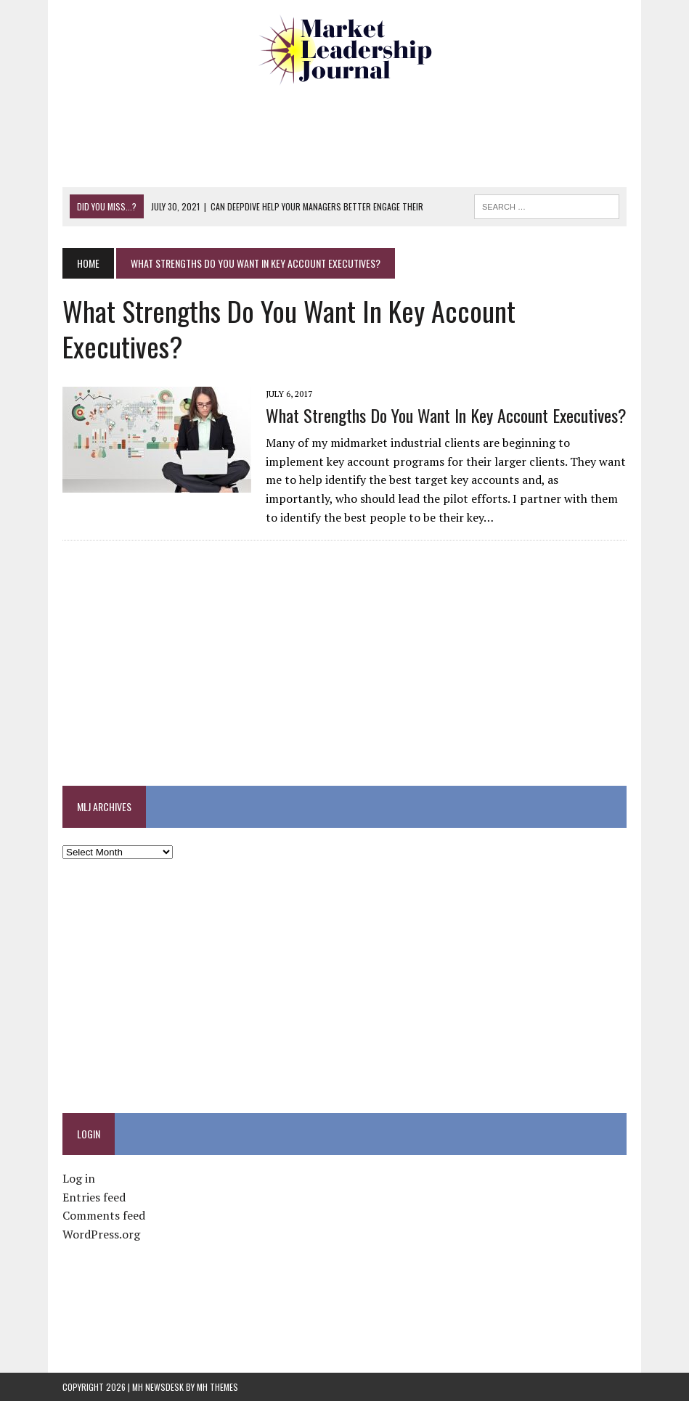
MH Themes (217, 1387)
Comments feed (103, 1215)
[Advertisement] (345, 134)
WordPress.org (101, 1234)
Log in (78, 1178)
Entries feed (94, 1197)
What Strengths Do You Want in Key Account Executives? (446, 415)
